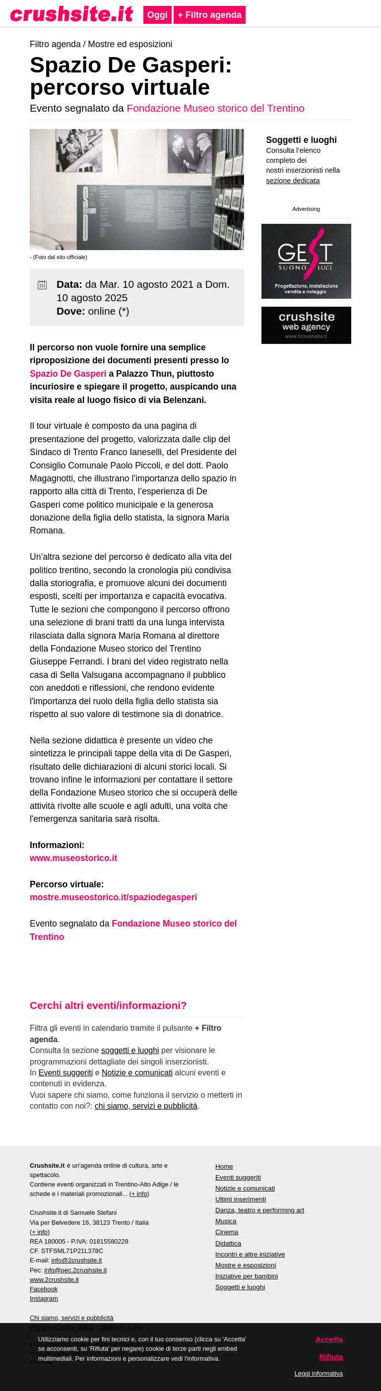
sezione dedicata (293, 181)
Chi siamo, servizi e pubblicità (72, 1318)
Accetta (329, 1339)
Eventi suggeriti (66, 1072)
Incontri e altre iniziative (250, 1254)
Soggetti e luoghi (301, 140)
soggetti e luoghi (130, 1050)
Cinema (226, 1232)
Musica (226, 1221)
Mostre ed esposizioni (130, 44)
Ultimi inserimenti (240, 1199)
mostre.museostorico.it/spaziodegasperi (113, 897)
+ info (139, 1193)
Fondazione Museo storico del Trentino (215, 108)
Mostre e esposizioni (245, 1265)
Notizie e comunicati (137, 1072)
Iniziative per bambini (246, 1276)
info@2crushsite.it (76, 1260)
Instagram (44, 1298)
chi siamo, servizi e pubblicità (146, 1106)
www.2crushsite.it (54, 1279)
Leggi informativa (319, 1373)
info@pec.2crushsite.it (75, 1270)
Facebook (44, 1289)
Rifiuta (331, 1356)
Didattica (228, 1243)
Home (224, 1166)
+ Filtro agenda (210, 15)
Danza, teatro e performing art (259, 1210)
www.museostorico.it (73, 858)
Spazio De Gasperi (68, 374)
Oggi (157, 15)
